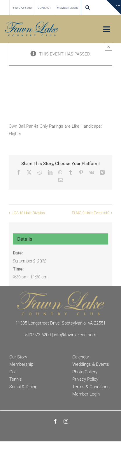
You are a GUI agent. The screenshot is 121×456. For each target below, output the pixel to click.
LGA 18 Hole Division (28, 213)
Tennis (15, 379)
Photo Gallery (84, 371)
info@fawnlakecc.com (75, 334)
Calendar (80, 357)
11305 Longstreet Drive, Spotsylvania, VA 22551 (60, 323)
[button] (88, 7)
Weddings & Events (90, 364)
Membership (21, 364)
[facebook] (55, 421)
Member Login (86, 394)
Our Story (18, 357)
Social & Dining (23, 386)
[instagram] (66, 421)
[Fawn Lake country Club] (31, 23)
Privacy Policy (85, 379)
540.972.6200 (38, 334)
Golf (13, 371)
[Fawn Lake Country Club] (60, 293)
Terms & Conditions (91, 386)
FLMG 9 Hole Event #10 (90, 213)
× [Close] (108, 46)
